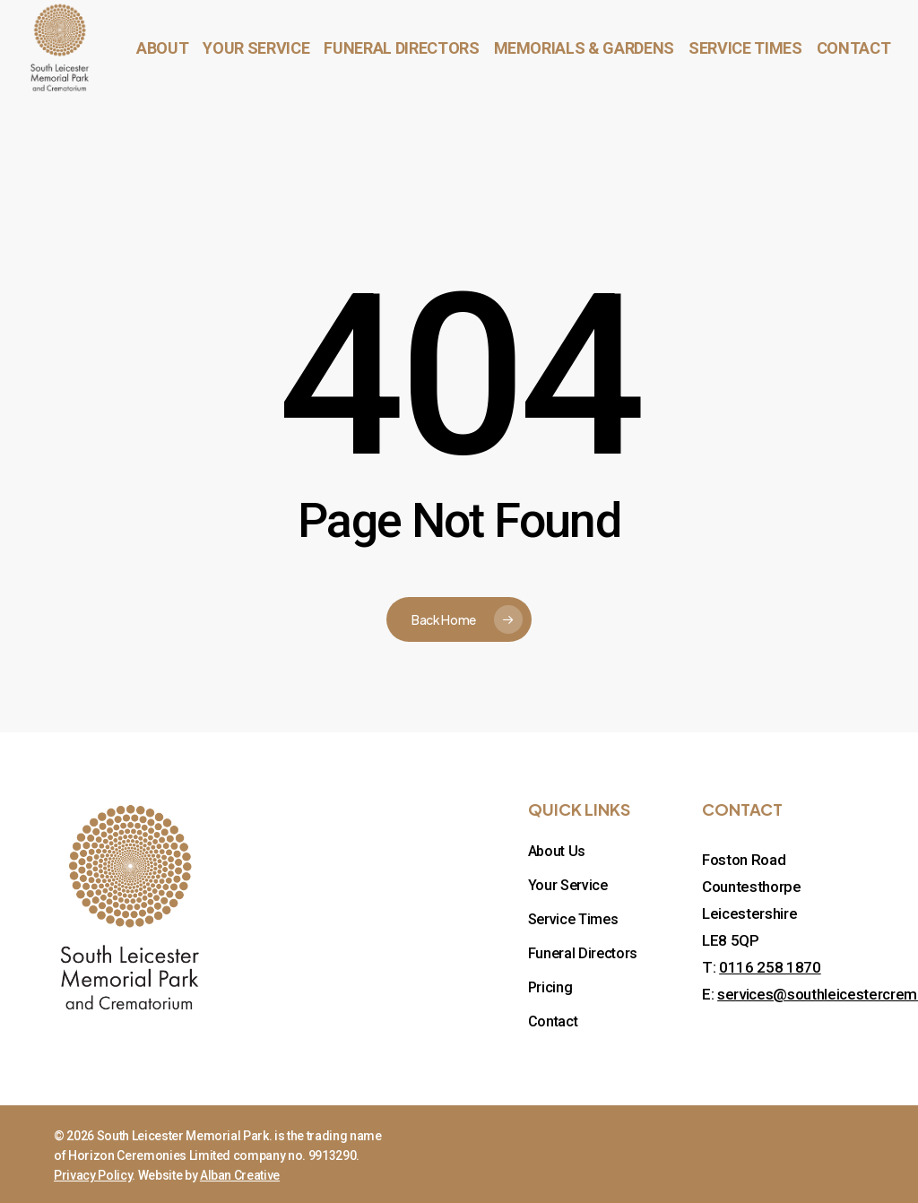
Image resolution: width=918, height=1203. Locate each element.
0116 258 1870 (770, 967)
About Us (556, 851)
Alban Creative (240, 1175)
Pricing (550, 987)
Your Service (568, 885)
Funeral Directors (582, 953)
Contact (553, 1021)
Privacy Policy (93, 1175)
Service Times (573, 919)
